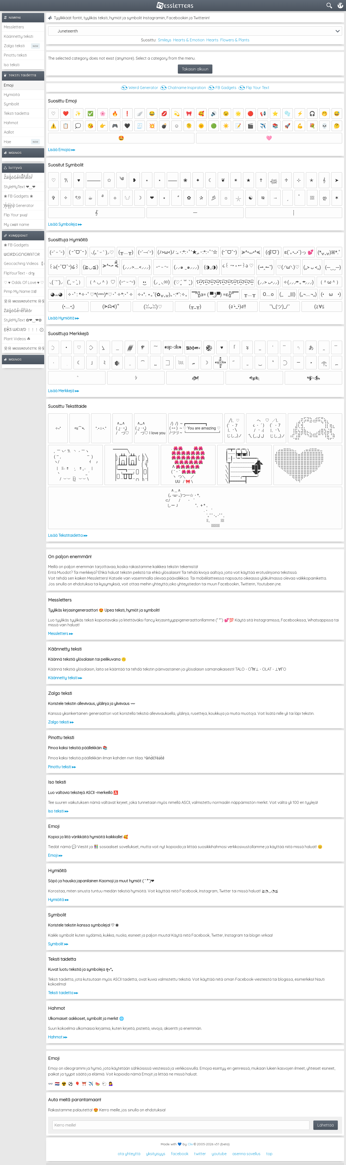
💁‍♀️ (111, 1083)
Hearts (212, 40)
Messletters (14, 27)
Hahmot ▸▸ (57, 1037)
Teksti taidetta (16, 113)
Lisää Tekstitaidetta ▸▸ (67, 535)
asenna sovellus (246, 1153)
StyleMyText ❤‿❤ (19, 186)
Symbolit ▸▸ (58, 943)
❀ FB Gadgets (16, 245)
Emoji (8, 85)
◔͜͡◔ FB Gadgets (222, 87)
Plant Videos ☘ (17, 338)
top (269, 1153)
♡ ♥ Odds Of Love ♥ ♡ (24, 282)
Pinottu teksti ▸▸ (62, 766)
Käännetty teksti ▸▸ (65, 677)
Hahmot (11, 122)
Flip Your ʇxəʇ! (15, 214)
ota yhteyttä (129, 1153)
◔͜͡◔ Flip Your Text (253, 87)
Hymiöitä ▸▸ (58, 899)
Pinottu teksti (15, 55)
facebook (179, 1153)
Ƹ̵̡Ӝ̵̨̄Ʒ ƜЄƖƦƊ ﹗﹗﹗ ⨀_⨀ (24, 329)
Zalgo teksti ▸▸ (61, 722)
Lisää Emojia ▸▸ (61, 149)
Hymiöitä (12, 94)
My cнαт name (16, 224)
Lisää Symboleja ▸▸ (65, 224)
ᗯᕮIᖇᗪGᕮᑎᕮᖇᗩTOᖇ (22, 254)
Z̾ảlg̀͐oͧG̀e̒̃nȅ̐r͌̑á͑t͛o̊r (18, 310)
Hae (7, 141)
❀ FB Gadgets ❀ (18, 196)
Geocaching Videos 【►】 (24, 263)
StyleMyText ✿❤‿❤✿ (23, 320)
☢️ (64, 1083)
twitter (200, 1153)
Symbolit (11, 104)
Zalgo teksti (14, 45)
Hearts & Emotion (188, 40)
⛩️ (84, 1083)
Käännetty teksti (18, 36)
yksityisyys (155, 1153)
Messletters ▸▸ (60, 633)
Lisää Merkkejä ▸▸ (63, 390)
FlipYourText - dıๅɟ (19, 273)
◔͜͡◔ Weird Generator (139, 87)
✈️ (90, 1083)
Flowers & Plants (234, 40)
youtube (219, 1153)
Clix (190, 1144)
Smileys (164, 40)
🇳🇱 (57, 1083)
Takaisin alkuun (195, 69)
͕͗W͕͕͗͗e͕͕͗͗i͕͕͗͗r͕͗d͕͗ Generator (19, 205)
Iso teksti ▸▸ (58, 811)
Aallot (9, 132)
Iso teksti (11, 64)
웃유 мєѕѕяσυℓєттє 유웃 (24, 301)
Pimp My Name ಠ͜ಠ (20, 291)
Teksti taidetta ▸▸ (63, 992)
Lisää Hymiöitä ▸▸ (63, 318)
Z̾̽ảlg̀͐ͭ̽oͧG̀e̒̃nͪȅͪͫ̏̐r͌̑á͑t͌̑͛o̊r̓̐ (18, 177)
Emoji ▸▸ (55, 855)
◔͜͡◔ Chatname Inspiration (183, 87)
